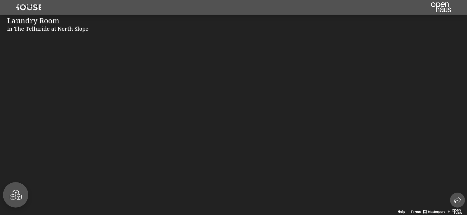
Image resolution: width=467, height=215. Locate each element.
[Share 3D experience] (457, 200)
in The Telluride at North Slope (47, 28)
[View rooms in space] (15, 195)
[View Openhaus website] (455, 211)
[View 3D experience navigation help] (403, 211)
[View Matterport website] (433, 211)
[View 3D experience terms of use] (416, 211)
